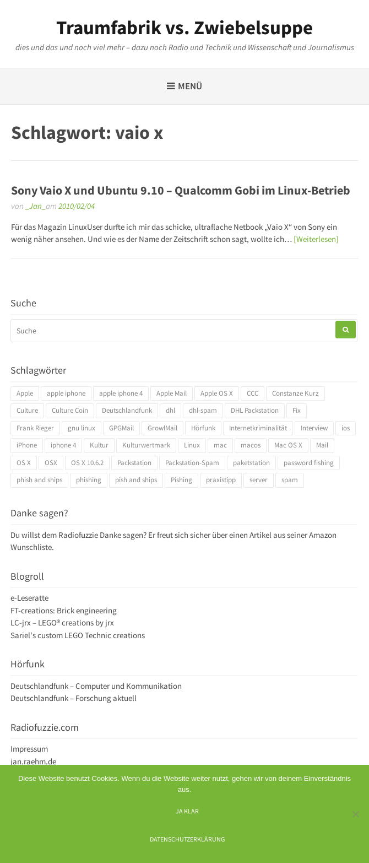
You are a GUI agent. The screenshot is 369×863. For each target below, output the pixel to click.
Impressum (29, 748)
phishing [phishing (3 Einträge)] (88, 479)
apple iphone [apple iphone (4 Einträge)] (66, 393)
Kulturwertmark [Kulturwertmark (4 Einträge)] (146, 445)
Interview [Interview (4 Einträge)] (314, 428)
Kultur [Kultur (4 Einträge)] (99, 445)
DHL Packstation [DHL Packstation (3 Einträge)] (255, 410)
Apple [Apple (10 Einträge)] (25, 393)
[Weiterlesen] (316, 239)
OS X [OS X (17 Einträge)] (24, 462)
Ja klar (187, 811)
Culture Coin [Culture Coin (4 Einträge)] (70, 410)
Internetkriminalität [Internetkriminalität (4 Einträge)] (258, 428)
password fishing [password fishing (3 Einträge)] (309, 462)
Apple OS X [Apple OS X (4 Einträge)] (216, 393)
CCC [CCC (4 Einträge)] (252, 393)
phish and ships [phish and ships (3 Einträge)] (39, 479)
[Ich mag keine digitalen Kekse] (355, 813)
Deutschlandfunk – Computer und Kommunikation (96, 686)
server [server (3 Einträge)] (258, 479)
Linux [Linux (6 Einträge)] (192, 445)
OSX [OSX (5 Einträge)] (51, 462)
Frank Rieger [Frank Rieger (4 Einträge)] (35, 428)
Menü (190, 86)
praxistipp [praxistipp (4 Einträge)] (221, 479)
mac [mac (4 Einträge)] (220, 445)
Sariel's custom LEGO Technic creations (77, 635)
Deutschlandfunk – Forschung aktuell (73, 698)
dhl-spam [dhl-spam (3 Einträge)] (203, 410)
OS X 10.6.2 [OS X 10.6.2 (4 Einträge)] (87, 462)
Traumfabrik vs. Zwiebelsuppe (184, 27)
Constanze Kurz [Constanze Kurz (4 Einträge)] (295, 393)
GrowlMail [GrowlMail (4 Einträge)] (162, 428)
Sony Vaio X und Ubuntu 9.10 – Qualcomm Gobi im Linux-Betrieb (180, 190)
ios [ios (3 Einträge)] (345, 428)
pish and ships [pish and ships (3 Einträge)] (136, 479)
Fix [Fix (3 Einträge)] (296, 410)
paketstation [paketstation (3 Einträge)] (251, 462)
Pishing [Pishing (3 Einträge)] (181, 479)
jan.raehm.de (33, 761)
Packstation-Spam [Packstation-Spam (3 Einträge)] (192, 462)
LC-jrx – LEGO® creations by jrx (62, 622)
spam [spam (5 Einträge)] (289, 479)
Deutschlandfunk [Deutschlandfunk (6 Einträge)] (127, 410)
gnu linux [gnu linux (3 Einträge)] (81, 428)
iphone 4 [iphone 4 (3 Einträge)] (63, 445)
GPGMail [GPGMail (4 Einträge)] (121, 428)
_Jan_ (35, 206)
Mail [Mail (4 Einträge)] (322, 445)
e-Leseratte (29, 597)
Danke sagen (121, 535)
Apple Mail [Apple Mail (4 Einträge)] (171, 393)
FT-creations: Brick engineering (63, 610)
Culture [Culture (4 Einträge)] (27, 410)
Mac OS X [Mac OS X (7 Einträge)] (288, 445)
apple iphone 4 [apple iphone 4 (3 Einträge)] (121, 393)
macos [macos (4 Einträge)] (251, 445)
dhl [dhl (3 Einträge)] (170, 410)
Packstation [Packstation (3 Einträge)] (134, 462)
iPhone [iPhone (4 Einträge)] (27, 445)
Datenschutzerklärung (187, 839)
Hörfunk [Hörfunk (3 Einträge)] (203, 428)
